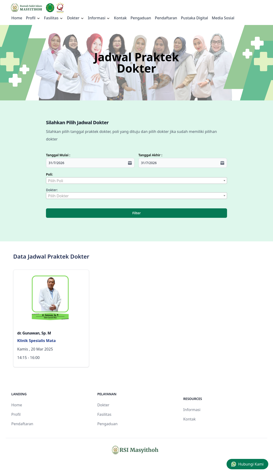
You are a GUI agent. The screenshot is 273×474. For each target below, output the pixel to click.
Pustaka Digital (194, 18)
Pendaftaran (166, 18)
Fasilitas (53, 18)
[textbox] (136, 180)
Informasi (99, 18)
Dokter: (52, 190)
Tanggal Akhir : (150, 155)
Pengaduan (140, 18)
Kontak (120, 18)
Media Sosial (223, 18)
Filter (136, 213)
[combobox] (136, 180)
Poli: (49, 174)
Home (16, 18)
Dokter (75, 18)
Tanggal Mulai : (58, 155)
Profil (16, 414)
